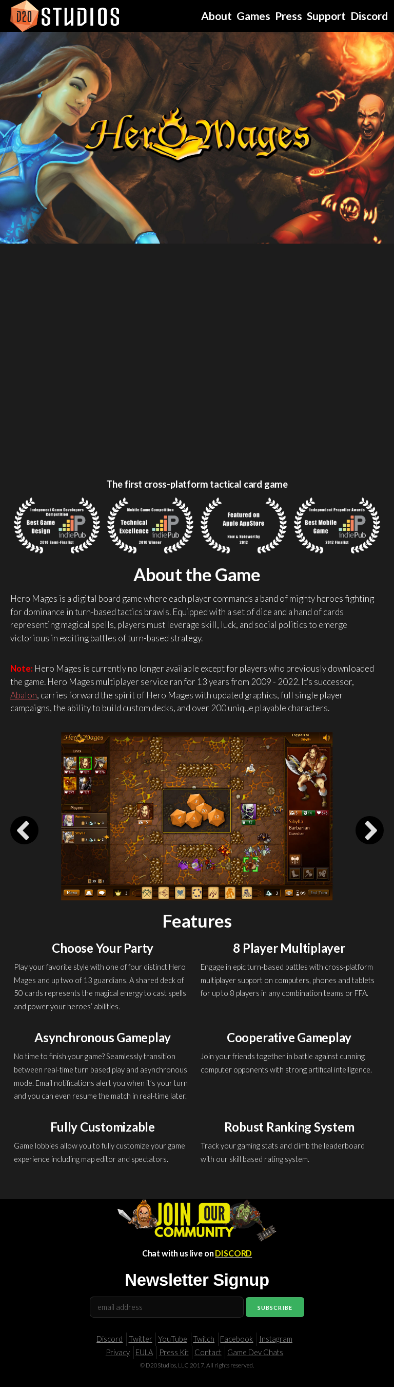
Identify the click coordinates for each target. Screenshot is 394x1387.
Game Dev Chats (255, 1352)
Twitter (140, 1339)
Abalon (23, 695)
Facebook (236, 1339)
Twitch (203, 1339)
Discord (109, 1339)
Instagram (275, 1339)
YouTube (172, 1339)
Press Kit (174, 1352)
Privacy (118, 1352)
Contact (208, 1352)
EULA (144, 1352)
